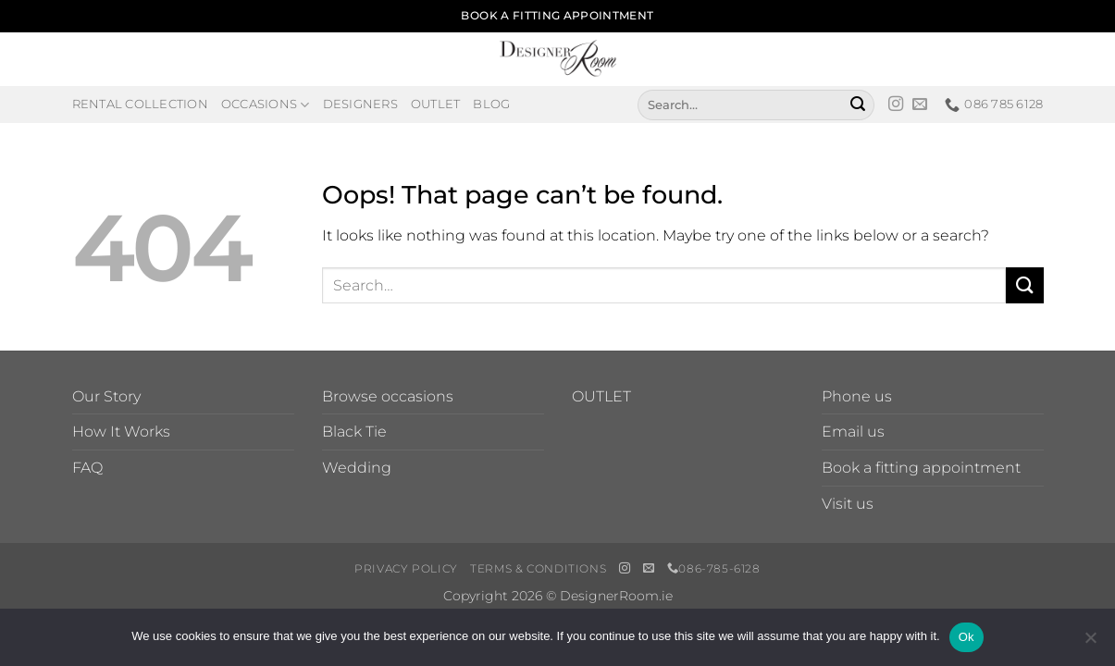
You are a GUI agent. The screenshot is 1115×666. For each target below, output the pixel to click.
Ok (966, 637)
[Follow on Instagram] (895, 104)
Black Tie (354, 431)
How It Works (121, 431)
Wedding (356, 467)
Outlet (436, 104)
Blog (491, 104)
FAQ (87, 467)
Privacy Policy (406, 568)
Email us (853, 431)
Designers (360, 104)
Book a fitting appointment (921, 467)
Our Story (106, 396)
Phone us (857, 396)
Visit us (847, 503)
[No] (1090, 643)
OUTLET (601, 396)
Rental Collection (140, 104)
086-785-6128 (714, 568)
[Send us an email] (919, 104)
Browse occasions (387, 396)
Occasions (265, 105)
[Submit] (857, 104)
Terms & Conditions (538, 568)
